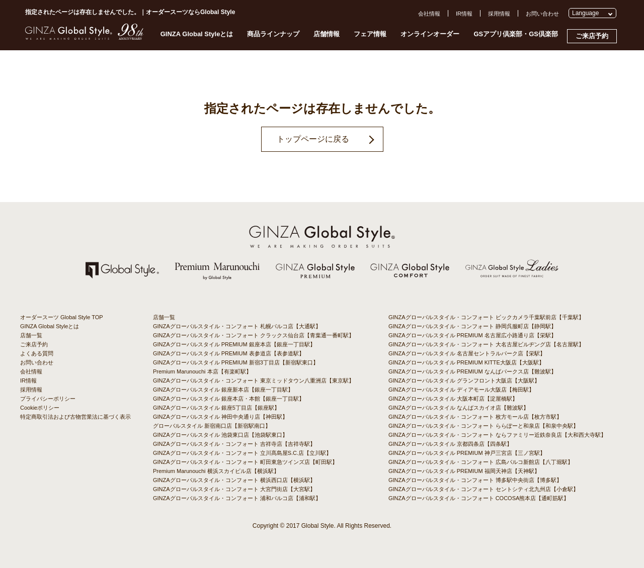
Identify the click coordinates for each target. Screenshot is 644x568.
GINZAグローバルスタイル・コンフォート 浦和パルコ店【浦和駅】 (237, 498)
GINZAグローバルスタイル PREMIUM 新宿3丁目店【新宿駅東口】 (235, 362)
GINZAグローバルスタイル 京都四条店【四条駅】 (450, 444)
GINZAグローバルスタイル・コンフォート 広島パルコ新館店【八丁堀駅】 (480, 462)
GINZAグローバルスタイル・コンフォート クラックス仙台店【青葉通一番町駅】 (253, 335)
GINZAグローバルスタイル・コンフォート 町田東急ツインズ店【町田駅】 (245, 462)
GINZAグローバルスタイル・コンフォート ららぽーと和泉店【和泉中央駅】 (483, 426)
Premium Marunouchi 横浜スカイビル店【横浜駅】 (216, 471)
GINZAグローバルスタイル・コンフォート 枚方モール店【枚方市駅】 (475, 417)
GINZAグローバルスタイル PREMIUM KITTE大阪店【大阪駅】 (466, 362)
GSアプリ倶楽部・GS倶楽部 (515, 34)
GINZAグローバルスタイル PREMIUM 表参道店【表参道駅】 (228, 353)
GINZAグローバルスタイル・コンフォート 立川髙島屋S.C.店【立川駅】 (242, 453)
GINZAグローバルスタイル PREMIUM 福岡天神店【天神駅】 (464, 471)
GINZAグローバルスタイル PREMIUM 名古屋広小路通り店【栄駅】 (472, 335)
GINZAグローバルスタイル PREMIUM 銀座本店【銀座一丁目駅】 (234, 344)
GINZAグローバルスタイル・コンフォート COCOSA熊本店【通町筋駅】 (478, 498)
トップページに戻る (313, 139)
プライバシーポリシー (47, 399)
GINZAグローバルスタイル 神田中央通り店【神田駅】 (220, 417)
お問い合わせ (542, 14)
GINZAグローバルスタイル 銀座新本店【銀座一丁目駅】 (223, 390)
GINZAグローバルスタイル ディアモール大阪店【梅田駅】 (461, 390)
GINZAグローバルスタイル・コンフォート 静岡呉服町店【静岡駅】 (472, 326)
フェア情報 (370, 34)
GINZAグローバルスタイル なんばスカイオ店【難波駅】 (458, 408)
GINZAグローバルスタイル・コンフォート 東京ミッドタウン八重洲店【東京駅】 (253, 380)
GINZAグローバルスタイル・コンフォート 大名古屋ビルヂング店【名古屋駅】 (486, 344)
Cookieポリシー (39, 408)
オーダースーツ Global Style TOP (61, 317)
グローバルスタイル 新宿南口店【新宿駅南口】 (212, 426)
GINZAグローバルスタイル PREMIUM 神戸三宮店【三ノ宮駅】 (466, 453)
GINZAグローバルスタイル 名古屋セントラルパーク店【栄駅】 (466, 353)
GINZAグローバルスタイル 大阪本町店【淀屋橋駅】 (453, 399)
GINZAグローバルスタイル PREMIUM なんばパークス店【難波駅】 (472, 371)
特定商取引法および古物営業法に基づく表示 (75, 417)
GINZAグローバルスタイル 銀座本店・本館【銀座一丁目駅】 (228, 399)
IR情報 (464, 14)
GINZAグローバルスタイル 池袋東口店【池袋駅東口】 (220, 435)
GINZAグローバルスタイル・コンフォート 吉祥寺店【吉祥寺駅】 (234, 444)
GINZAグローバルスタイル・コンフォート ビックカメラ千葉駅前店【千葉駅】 (486, 317)
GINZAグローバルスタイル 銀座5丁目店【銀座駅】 (216, 408)
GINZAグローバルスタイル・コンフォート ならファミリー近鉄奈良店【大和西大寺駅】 (497, 435)
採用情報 (499, 14)
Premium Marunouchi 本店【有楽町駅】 (202, 371)
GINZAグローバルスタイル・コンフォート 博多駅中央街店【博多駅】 (475, 480)
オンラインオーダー (429, 34)
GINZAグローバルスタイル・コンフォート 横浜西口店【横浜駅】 (234, 480)
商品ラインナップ (273, 34)
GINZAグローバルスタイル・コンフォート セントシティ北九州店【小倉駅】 (483, 489)
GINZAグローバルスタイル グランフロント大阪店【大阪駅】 (464, 380)
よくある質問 (36, 353)
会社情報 (429, 14)
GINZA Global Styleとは (196, 34)
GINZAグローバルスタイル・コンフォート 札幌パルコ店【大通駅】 (237, 326)
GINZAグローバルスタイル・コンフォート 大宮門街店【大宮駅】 (234, 489)
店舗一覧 (31, 335)
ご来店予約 (592, 36)
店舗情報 (326, 34)
